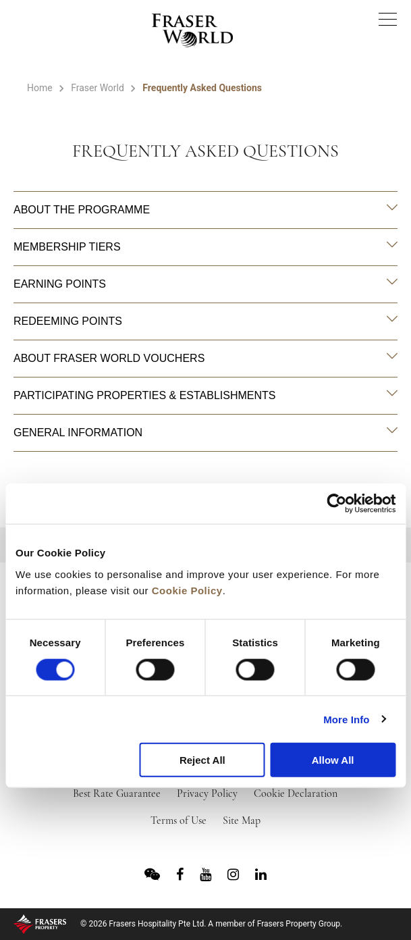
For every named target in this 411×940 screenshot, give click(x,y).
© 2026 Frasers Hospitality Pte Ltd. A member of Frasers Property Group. (211, 924)
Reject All (202, 760)
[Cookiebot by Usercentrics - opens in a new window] (336, 504)
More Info (346, 719)
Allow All (333, 760)
